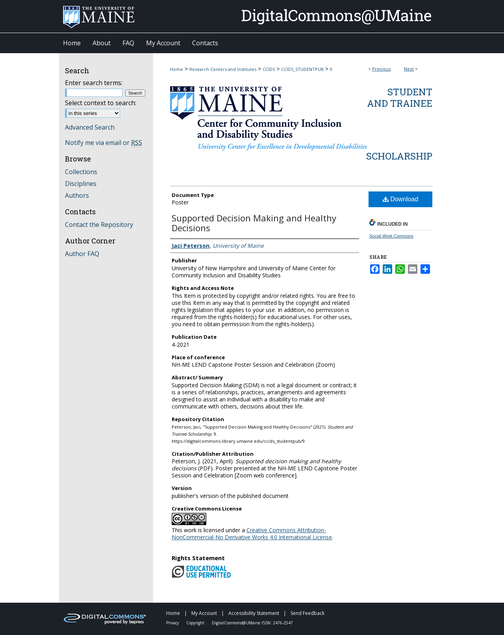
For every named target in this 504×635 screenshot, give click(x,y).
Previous (381, 69)
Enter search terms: (93, 82)
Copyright (196, 623)
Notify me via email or (103, 142)
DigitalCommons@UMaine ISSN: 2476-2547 (252, 623)
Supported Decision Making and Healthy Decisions (254, 223)
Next (409, 69)
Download (401, 199)
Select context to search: (100, 102)
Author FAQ (82, 253)
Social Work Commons (391, 236)
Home (176, 69)
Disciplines (80, 183)
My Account (204, 613)
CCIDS (269, 69)
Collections (81, 171)
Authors (77, 195)
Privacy (173, 623)
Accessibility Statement (254, 613)
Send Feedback (307, 613)
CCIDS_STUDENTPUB (302, 69)
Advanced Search (90, 127)
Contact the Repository (99, 224)
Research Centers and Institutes (222, 69)
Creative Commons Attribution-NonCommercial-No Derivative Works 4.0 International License (252, 533)
